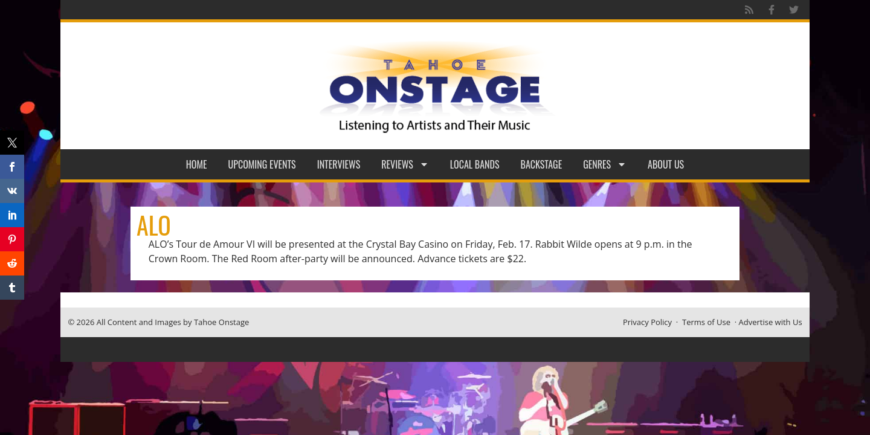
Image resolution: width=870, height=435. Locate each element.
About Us (666, 164)
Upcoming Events (262, 164)
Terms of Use (706, 322)
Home (196, 164)
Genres (605, 164)
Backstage (541, 164)
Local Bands (475, 164)
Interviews (339, 164)
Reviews (405, 164)
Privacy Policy (647, 322)
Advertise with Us (770, 322)
